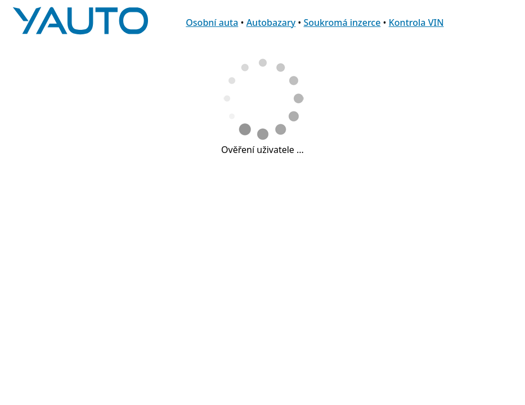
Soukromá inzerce (341, 22)
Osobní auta (212, 22)
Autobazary (271, 22)
